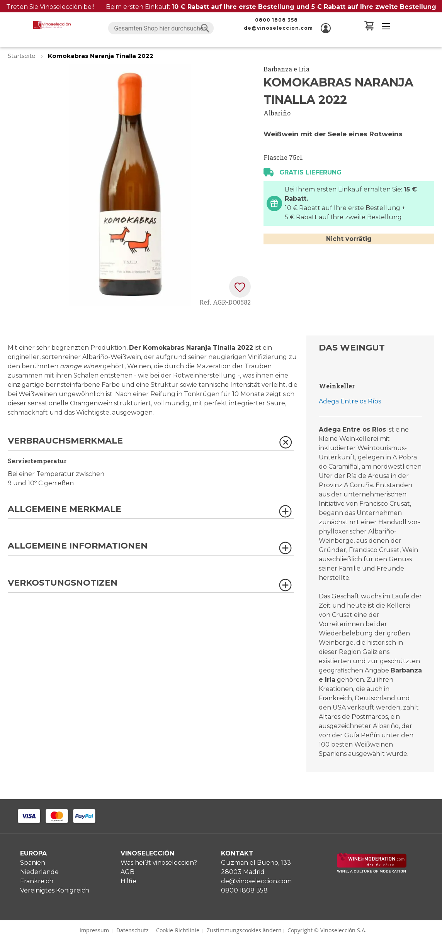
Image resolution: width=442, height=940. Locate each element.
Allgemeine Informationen (78, 546)
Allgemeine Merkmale (64, 509)
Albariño (277, 113)
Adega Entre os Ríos (350, 401)
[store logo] (52, 25)
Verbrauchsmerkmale (65, 441)
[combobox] (160, 28)
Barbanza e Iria (286, 69)
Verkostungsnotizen (62, 583)
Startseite (22, 55)
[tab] (151, 443)
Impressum (94, 930)
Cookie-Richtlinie (177, 930)
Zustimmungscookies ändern (244, 930)
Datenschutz (132, 930)
